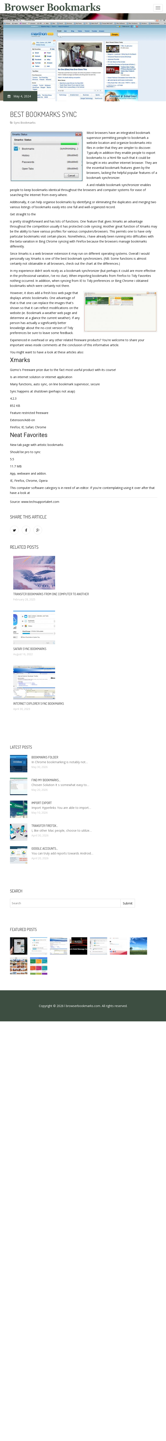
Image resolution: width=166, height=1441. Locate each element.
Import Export (41, 803)
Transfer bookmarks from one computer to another (51, 594)
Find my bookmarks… (45, 780)
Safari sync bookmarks (29, 649)
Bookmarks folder (44, 757)
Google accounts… (44, 848)
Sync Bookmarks (25, 123)
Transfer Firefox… (44, 826)
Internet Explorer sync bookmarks (38, 703)
